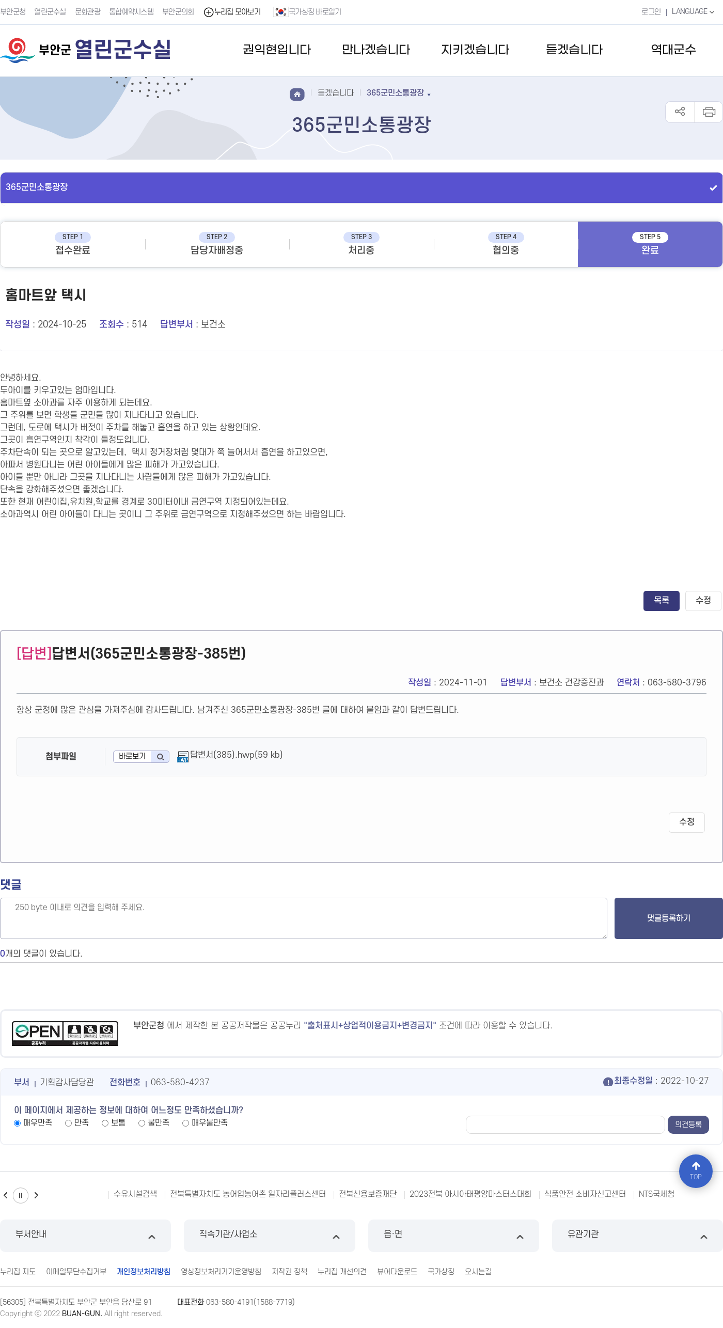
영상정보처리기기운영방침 (221, 1272)
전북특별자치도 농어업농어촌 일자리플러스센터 (248, 1194)
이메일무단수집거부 (76, 1272)
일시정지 (20, 1195)
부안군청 (12, 12)
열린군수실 (50, 12)
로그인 (651, 12)
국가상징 (441, 1272)
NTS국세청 (656, 1194)
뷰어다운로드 (397, 1272)
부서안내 (85, 1236)
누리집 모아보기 (231, 12)
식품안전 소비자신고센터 (585, 1194)
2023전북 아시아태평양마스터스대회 (470, 1194)
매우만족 (37, 1123)
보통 (118, 1123)
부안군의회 (178, 12)
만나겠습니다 (376, 50)
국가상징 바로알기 (307, 12)
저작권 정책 (289, 1272)
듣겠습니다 (574, 50)
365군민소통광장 (37, 187)
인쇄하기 (708, 112)
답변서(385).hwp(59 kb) (236, 755)
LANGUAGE (694, 12)
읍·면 (454, 1236)
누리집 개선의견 (342, 1272)
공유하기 (680, 112)
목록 (661, 600)
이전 (5, 1195)
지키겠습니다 (475, 50)
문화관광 (87, 12)
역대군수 (673, 50)
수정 (703, 600)
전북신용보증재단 (368, 1194)
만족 (81, 1123)
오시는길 (478, 1272)
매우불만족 (210, 1123)
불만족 (158, 1123)
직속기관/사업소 (269, 1236)
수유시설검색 (135, 1194)
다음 (36, 1195)
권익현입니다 (277, 50)
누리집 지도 (18, 1272)
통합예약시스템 (131, 12)
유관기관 (638, 1236)
